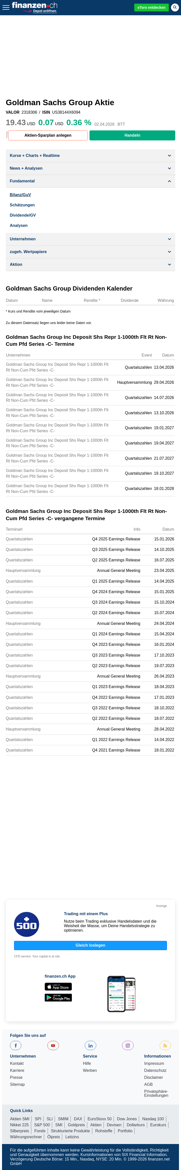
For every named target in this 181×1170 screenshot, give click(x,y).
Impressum (154, 1064)
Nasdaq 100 (153, 1119)
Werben (90, 1071)
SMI (58, 1125)
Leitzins (72, 1137)
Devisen (114, 1125)
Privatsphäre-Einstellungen (156, 1094)
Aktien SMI (19, 1119)
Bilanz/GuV (20, 195)
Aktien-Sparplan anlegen (47, 135)
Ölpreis (53, 1137)
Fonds (39, 1131)
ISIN (46, 112)
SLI (50, 1119)
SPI (38, 1119)
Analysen (19, 225)
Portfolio (125, 1131)
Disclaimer (153, 1078)
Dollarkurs (136, 1125)
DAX (78, 1119)
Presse (16, 1078)
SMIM (63, 1119)
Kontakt (17, 1064)
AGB (148, 1085)
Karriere (17, 1071)
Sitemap (17, 1085)
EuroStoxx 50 (99, 1119)
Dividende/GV (23, 215)
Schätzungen (22, 205)
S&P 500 (42, 1125)
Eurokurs (158, 1125)
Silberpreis (19, 1131)
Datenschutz (155, 1071)
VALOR (13, 112)
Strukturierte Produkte (70, 1131)
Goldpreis (76, 1125)
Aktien (95, 1125)
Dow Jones (127, 1119)
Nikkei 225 (19, 1125)
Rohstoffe (103, 1131)
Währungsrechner (26, 1137)
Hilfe (87, 1064)
